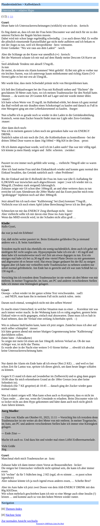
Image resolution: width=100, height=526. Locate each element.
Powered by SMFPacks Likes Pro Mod (50, 524)
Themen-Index (13, 508)
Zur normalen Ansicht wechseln (19, 520)
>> (11, 16)
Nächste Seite (13, 514)
